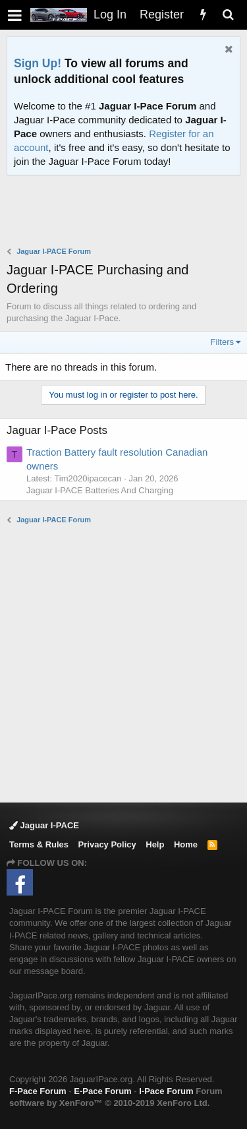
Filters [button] (222, 342)
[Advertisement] (127, 212)
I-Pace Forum (166, 1091)
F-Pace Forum (38, 1091)
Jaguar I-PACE (44, 825)
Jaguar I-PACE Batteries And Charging (99, 490)
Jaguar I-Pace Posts (57, 430)
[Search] (227, 14)
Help (155, 844)
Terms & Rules (39, 844)
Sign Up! (37, 63)
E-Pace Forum (102, 1091)
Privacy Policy (107, 844)
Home (186, 844)
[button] (15, 14)
